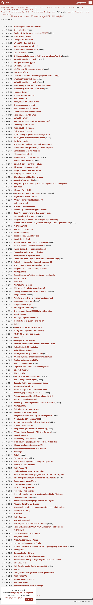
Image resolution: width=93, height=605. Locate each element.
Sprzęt (24, 12)
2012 (59, 7)
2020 (8, 10)
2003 (17, 7)
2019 (4, 10)
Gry (29, 12)
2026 (36, 10)
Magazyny (70, 12)
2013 (64, 7)
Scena (87, 12)
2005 (26, 7)
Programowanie (37, 12)
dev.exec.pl (88, 601)
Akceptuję (29, 599)
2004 (22, 7)
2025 (31, 10)
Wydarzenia (79, 12)
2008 (41, 7)
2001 (7, 7)
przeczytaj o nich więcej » (13, 598)
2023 (22, 10)
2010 (51, 7)
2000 (3, 7)
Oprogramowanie (15, 12)
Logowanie (82, 3)
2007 (36, 7)
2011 (55, 7)
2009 (46, 7)
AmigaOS (4, 12)
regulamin (30, 593)
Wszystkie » (6, 14)
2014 (68, 7)
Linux (53, 12)
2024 (26, 10)
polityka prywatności (18, 593)
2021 (13, 10)
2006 (31, 7)
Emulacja (47, 12)
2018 (86, 7)
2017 (81, 7)
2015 (72, 7)
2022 (17, 10)
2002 (12, 7)
